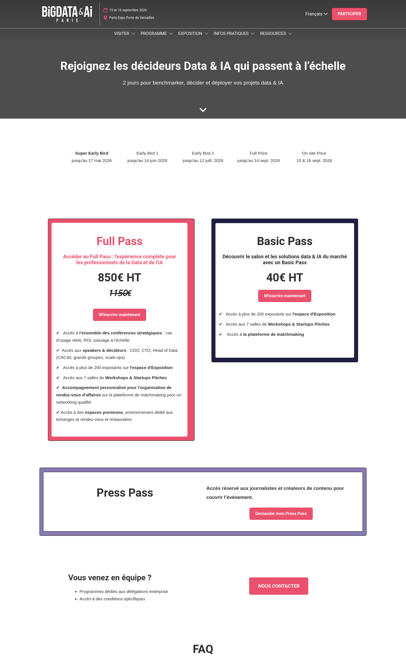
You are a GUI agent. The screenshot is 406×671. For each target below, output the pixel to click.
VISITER (122, 38)
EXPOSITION (190, 38)
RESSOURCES (273, 38)
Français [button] (316, 19)
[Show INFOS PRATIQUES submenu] (252, 39)
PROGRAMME (154, 38)
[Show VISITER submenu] (133, 39)
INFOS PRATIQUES (232, 38)
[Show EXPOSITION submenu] (206, 39)
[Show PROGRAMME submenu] (171, 39)
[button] (349, 19)
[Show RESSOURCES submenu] (290, 39)
